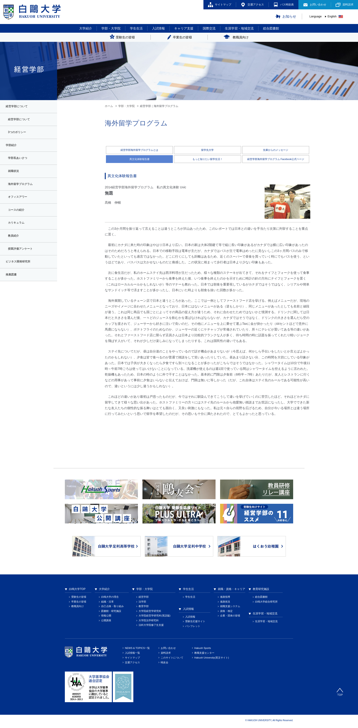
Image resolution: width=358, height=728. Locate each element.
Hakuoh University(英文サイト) (211, 658)
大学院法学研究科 (149, 620)
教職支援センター (204, 653)
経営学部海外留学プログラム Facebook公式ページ (276, 159)
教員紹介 (14, 242)
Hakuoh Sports (202, 648)
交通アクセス (255, 4)
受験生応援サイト (195, 622)
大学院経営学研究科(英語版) (154, 616)
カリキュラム (17, 228)
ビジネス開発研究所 (20, 269)
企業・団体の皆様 (230, 616)
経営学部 (144, 597)
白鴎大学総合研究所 (266, 602)
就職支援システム (230, 606)
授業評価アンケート (22, 255)
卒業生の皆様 (78, 602)
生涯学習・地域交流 (239, 28)
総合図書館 (271, 28)
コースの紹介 (17, 215)
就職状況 (14, 174)
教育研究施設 (261, 589)
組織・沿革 (107, 602)
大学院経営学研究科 (150, 611)
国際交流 (209, 28)
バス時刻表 (287, 4)
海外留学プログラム (22, 188)
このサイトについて (172, 658)
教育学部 (144, 606)
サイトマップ (223, 4)
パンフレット (192, 626)
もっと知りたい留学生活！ (207, 159)
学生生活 (136, 28)
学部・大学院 (111, 28)
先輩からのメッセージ (276, 150)
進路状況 (225, 602)
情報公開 (106, 616)
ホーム (109, 106)
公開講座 (106, 620)
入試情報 (158, 28)
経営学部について (21, 120)
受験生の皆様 (78, 597)
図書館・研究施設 (111, 611)
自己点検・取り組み (112, 606)
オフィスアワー (19, 201)
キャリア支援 (183, 28)
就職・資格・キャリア (231, 589)
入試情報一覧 (132, 653)
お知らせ (289, 16)
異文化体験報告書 (139, 159)
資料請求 (347, 4)
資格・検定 (226, 611)
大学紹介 (85, 28)
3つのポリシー (18, 134)
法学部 (142, 602)
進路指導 (225, 597)
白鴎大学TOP (77, 589)
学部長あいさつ (19, 161)
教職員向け (77, 606)
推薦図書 (12, 282)
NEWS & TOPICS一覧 (137, 648)
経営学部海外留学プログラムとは (139, 150)
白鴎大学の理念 (110, 597)
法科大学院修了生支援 (151, 625)
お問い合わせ (318, 4)
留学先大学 (208, 150)
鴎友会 (164, 663)
